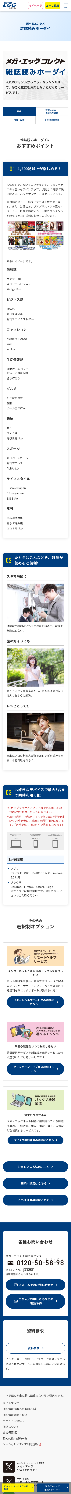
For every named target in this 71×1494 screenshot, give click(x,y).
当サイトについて (13, 1421)
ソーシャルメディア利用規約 (20, 1444)
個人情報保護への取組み (18, 1409)
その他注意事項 (51, 119)
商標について (11, 1426)
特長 (19, 111)
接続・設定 (19, 119)
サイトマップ (11, 1403)
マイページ (35, 5)
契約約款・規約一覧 (15, 1438)
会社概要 (8, 1432)
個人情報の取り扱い (15, 1415)
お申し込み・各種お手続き (51, 111)
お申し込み (52, 5)
